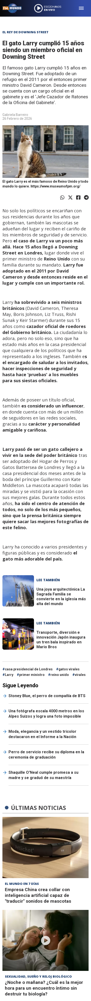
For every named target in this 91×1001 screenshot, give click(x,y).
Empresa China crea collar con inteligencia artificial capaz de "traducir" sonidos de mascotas (38, 895)
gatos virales (69, 669)
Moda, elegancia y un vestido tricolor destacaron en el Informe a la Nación (42, 734)
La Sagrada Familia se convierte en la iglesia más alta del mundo (61, 596)
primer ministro (32, 675)
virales (80, 675)
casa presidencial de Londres (29, 669)
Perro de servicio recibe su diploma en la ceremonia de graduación (46, 755)
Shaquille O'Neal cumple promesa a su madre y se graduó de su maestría (43, 775)
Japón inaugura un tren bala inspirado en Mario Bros (60, 639)
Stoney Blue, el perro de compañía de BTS (46, 696)
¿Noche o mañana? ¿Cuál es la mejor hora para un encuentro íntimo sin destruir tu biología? (44, 988)
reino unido (59, 675)
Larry (9, 675)
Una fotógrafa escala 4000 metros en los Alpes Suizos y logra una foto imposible (46, 714)
